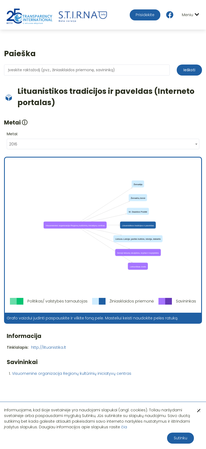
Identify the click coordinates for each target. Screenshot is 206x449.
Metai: (12, 134)
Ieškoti (189, 70)
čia (124, 427)
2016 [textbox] (13, 144)
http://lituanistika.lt (48, 347)
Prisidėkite (145, 14)
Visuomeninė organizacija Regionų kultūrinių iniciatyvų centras (71, 373)
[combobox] (103, 144)
